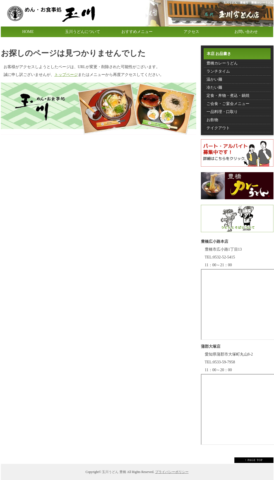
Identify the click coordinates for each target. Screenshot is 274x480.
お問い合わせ (246, 32)
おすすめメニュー (137, 32)
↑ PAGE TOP (254, 460)
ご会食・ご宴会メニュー (227, 104)
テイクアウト (218, 128)
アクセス (191, 32)
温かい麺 (214, 79)
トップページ (66, 75)
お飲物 (212, 120)
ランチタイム (218, 71)
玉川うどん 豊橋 (114, 472)
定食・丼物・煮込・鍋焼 (227, 95)
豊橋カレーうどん (222, 63)
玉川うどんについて (82, 32)
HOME (28, 32)
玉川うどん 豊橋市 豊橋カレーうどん (248, 2)
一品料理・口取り (222, 112)
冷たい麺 (214, 87)
